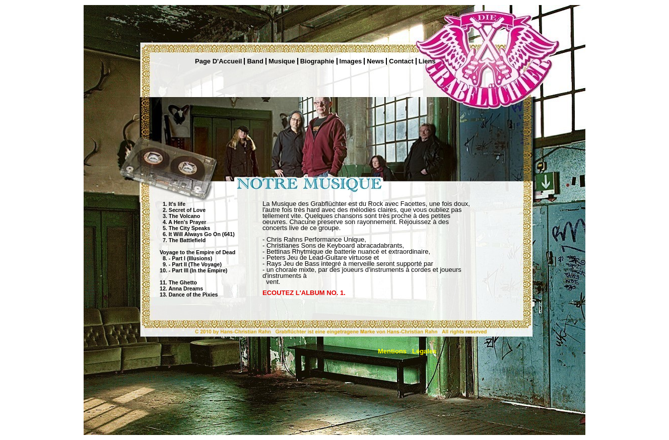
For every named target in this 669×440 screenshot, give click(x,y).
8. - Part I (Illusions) (186, 258)
